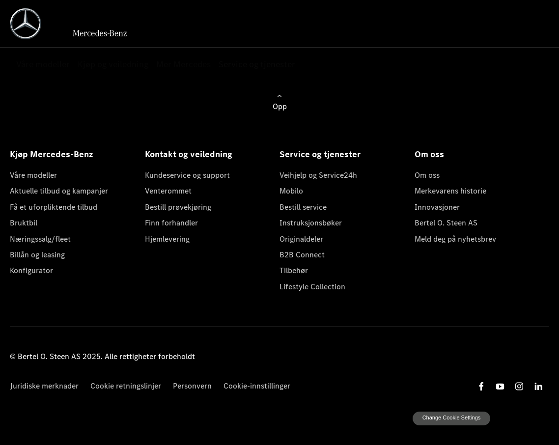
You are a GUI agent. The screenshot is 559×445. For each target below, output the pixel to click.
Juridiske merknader (44, 386)
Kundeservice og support (187, 175)
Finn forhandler (171, 223)
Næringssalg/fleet (40, 239)
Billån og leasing (37, 255)
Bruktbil (23, 223)
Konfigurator (31, 270)
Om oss (427, 175)
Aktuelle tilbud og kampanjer (59, 191)
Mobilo (291, 191)
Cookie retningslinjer (125, 386)
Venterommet (168, 191)
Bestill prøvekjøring (178, 207)
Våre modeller (33, 175)
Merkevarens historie (450, 191)
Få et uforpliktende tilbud (53, 207)
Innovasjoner (437, 207)
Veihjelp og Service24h (318, 175)
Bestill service (303, 207)
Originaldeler (301, 239)
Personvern (192, 386)
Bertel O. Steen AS (446, 223)
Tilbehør (294, 270)
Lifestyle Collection (312, 286)
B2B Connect (302, 255)
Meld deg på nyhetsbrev (455, 239)
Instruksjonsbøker (311, 223)
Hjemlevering (167, 239)
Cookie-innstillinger (257, 386)
